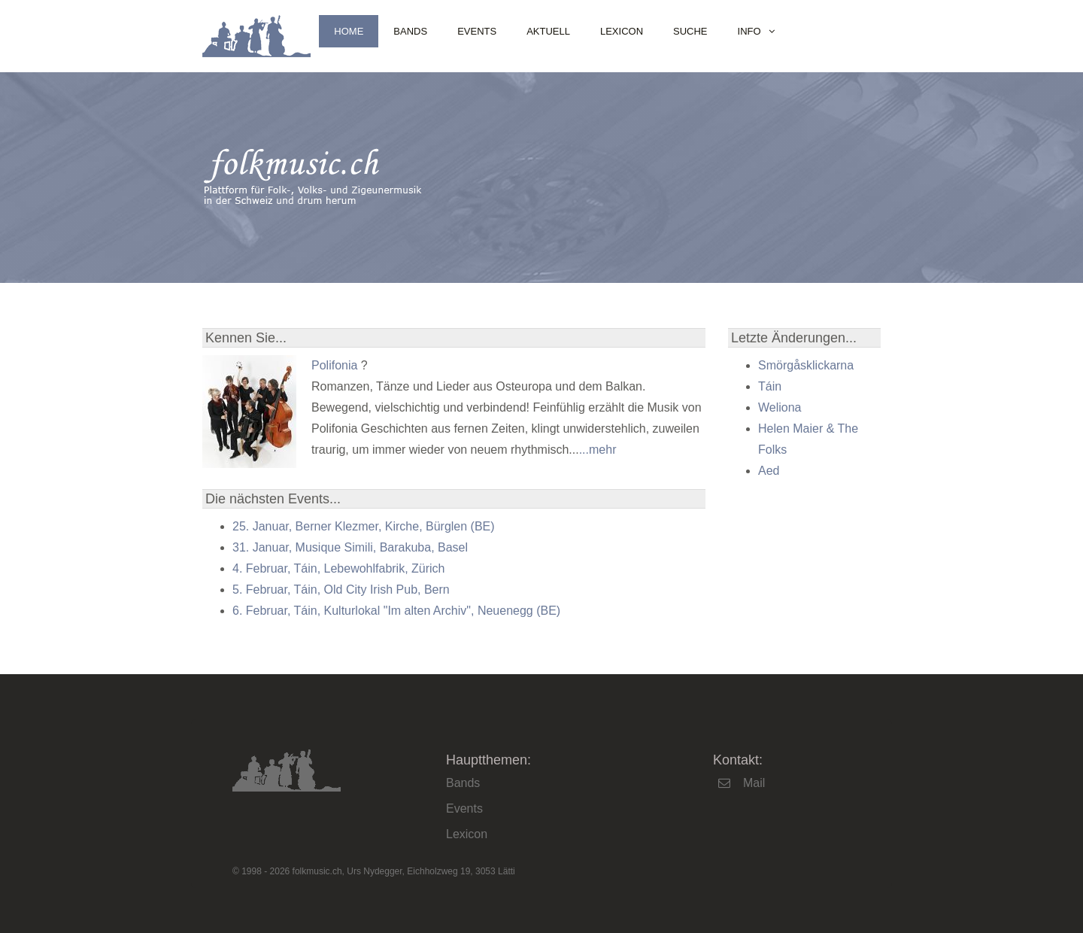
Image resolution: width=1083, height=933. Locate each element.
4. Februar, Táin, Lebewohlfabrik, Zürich (338, 568)
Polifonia (334, 365)
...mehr (598, 449)
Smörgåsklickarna (806, 365)
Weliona (780, 407)
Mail (754, 782)
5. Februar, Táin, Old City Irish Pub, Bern (341, 589)
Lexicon (621, 31)
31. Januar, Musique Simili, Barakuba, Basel (350, 547)
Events (476, 31)
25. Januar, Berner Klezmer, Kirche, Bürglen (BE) (363, 526)
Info (749, 31)
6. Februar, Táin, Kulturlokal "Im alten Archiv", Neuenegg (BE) (396, 610)
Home (348, 31)
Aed (768, 470)
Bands (410, 31)
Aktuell (548, 31)
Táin (769, 386)
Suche (690, 31)
